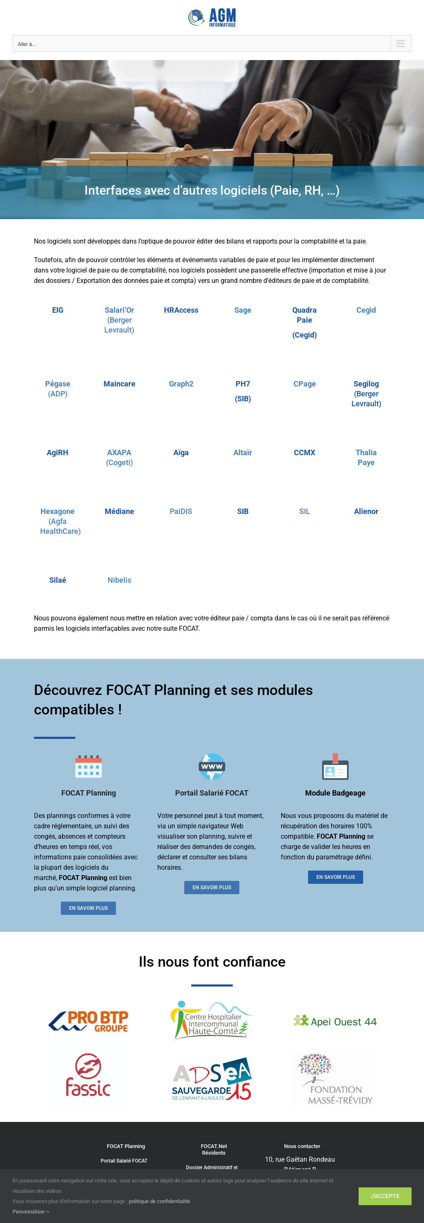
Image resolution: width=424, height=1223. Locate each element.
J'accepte (385, 1196)
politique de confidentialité (159, 1201)
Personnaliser (30, 1212)
